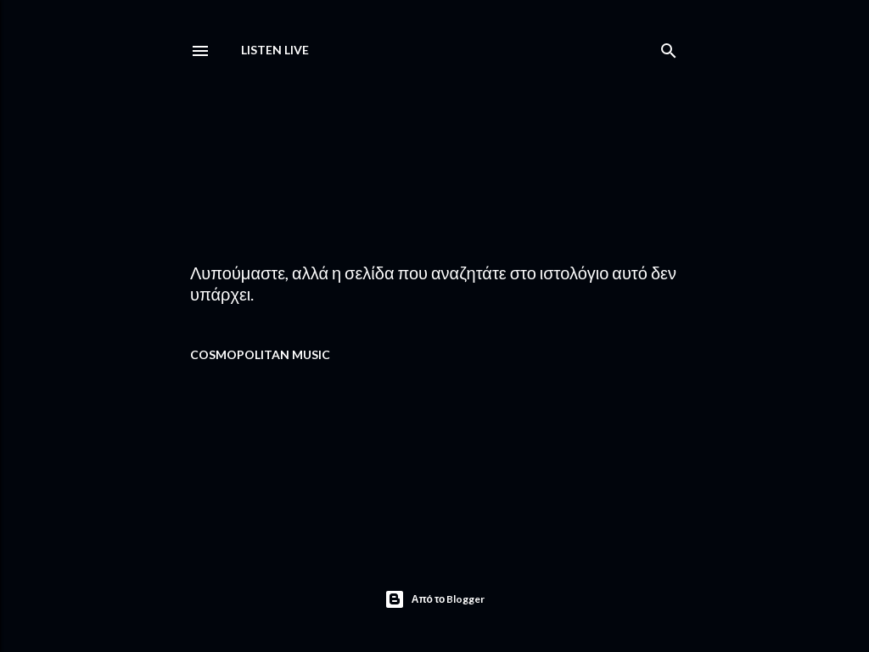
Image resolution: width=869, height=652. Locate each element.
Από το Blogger (434, 599)
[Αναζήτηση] (669, 47)
